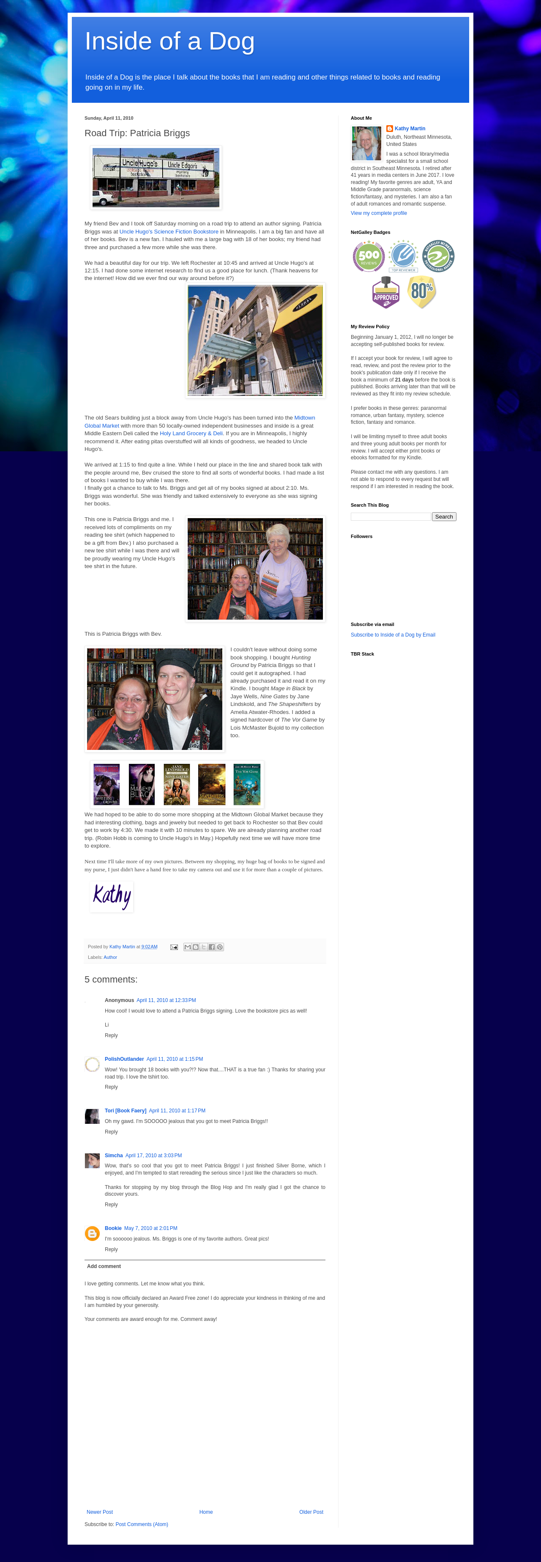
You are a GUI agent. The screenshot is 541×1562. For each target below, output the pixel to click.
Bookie (113, 1228)
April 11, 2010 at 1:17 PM (177, 1111)
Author (110, 957)
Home (206, 1512)
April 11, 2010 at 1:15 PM (175, 1059)
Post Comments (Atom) (141, 1524)
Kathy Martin (410, 129)
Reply (111, 1035)
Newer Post (100, 1512)
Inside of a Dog (170, 41)
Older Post (311, 1512)
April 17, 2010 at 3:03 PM (154, 1155)
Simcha (114, 1155)
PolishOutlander (124, 1059)
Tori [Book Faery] (125, 1111)
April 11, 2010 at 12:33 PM (166, 1000)
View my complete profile (379, 213)
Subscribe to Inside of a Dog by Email (393, 635)
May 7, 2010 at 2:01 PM (151, 1228)
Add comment (104, 1266)
